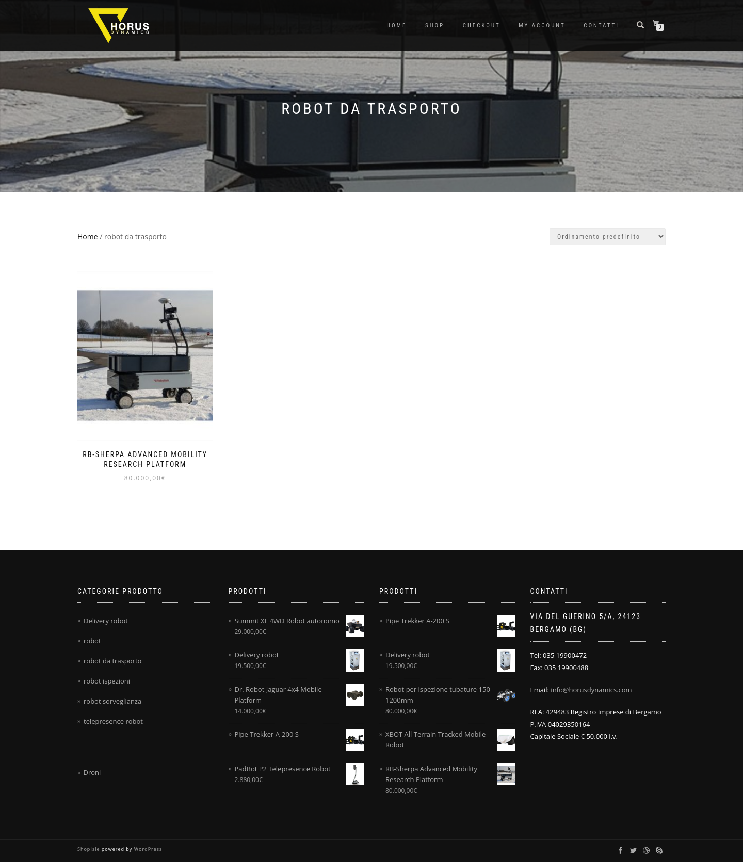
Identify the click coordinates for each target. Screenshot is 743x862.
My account (542, 25)
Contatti (601, 25)
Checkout (481, 25)
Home (396, 25)
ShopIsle (89, 848)
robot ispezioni (107, 681)
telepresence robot (113, 721)
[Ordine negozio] (608, 236)
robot (92, 640)
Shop (434, 25)
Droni (92, 772)
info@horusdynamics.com (591, 689)
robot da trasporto (112, 660)
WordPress (147, 848)
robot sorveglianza (112, 701)
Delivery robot (106, 620)
